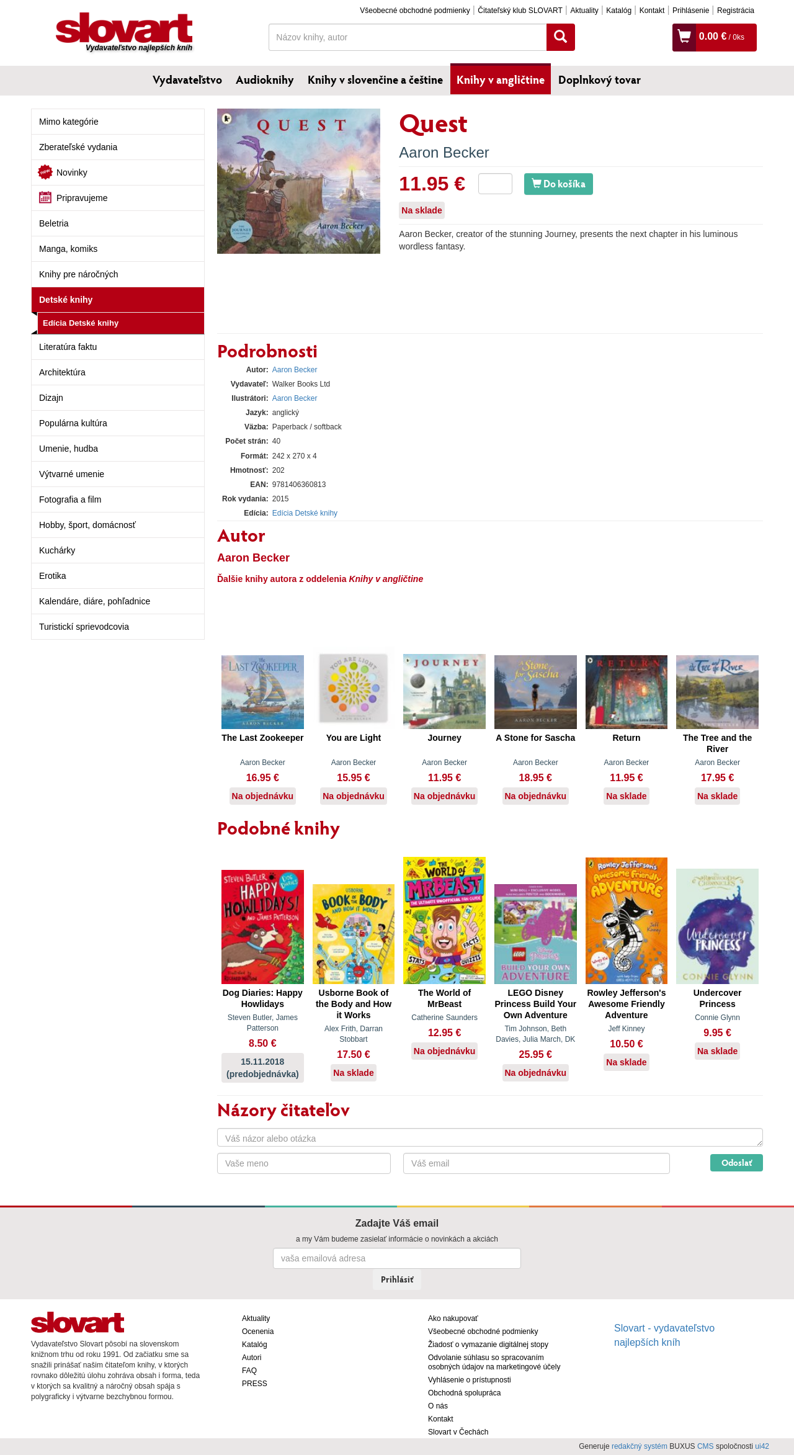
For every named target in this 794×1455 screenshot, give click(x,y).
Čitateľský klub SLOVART (520, 10)
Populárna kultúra (73, 423)
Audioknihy (265, 79)
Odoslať (736, 1162)
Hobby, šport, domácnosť (87, 525)
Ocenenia (258, 1331)
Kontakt (652, 10)
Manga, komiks (68, 249)
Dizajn (51, 398)
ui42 (762, 1446)
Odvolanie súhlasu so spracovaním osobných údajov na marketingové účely (494, 1362)
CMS (705, 1446)
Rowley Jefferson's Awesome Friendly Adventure (626, 1004)
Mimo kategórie (69, 122)
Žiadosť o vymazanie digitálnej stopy (488, 1344)
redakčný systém (639, 1446)
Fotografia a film (70, 499)
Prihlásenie (690, 10)
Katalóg (618, 10)
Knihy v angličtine (501, 79)
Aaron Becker (444, 152)
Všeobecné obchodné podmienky (415, 10)
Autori (251, 1357)
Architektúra (62, 372)
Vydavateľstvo (187, 79)
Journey (444, 738)
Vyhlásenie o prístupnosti (469, 1380)
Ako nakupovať (453, 1318)
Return (626, 738)
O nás (438, 1406)
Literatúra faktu (68, 347)
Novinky (71, 172)
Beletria (53, 223)
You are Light (353, 738)
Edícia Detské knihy (80, 323)
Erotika (52, 576)
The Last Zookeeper (262, 738)
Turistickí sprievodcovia (84, 627)
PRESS (254, 1383)
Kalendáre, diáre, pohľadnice (94, 601)
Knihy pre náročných (78, 274)
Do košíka (559, 183)
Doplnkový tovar (599, 79)
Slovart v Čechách (458, 1432)
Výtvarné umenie (71, 474)
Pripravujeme (81, 198)
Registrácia (735, 10)
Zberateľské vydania (78, 147)
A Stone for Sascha (535, 738)
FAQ (249, 1370)
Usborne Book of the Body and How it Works (353, 1004)
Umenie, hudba (68, 449)
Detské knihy (65, 300)
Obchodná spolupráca (464, 1393)
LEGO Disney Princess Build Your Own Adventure (535, 1004)
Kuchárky (57, 550)
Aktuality (584, 10)
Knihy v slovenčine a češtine (375, 79)
